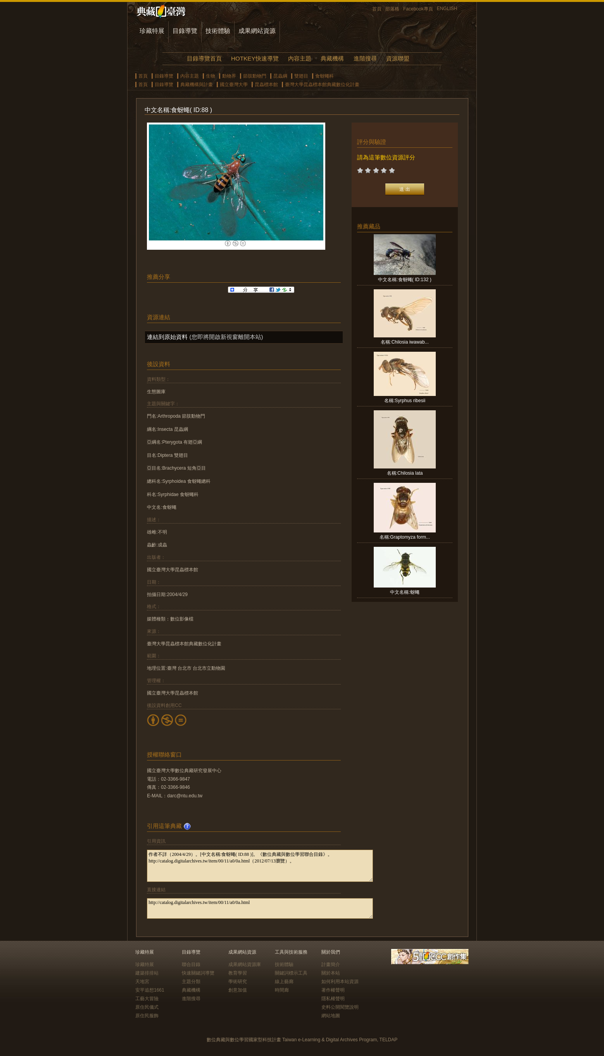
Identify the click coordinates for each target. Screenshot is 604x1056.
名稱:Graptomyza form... (405, 537)
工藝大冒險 (147, 998)
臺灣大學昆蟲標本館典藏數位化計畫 (322, 84)
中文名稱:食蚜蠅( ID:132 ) (404, 279)
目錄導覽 (185, 31)
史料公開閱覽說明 (340, 1007)
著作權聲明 (333, 990)
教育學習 (237, 973)
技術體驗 (217, 31)
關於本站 (330, 973)
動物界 (229, 76)
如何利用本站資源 (340, 981)
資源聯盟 (397, 58)
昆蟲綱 (280, 76)
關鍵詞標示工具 (291, 973)
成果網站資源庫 (244, 964)
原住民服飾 (147, 1015)
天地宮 (142, 981)
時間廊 (282, 990)
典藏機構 (332, 58)
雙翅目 (301, 76)
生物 (210, 76)
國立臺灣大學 (234, 84)
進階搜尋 (365, 58)
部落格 (392, 9)
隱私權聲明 (333, 998)
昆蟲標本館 (266, 84)
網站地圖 (330, 1015)
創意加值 (237, 990)
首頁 (376, 9)
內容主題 (299, 58)
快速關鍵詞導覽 (198, 973)
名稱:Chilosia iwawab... (404, 342)
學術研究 (237, 981)
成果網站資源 (257, 31)
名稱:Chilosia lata (405, 473)
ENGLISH (447, 8)
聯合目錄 (191, 964)
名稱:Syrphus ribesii (404, 400)
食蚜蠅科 (324, 76)
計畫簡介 (330, 964)
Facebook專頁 (418, 9)
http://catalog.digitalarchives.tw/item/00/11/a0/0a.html (260, 908)
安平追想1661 (149, 990)
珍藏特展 (152, 31)
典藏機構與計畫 (196, 84)
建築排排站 (147, 973)
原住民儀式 (147, 1007)
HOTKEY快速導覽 (254, 58)
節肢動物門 (254, 76)
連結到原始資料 (167, 337)
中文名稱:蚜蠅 (404, 592)
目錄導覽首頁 (204, 58)
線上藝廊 (284, 981)
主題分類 (191, 981)
